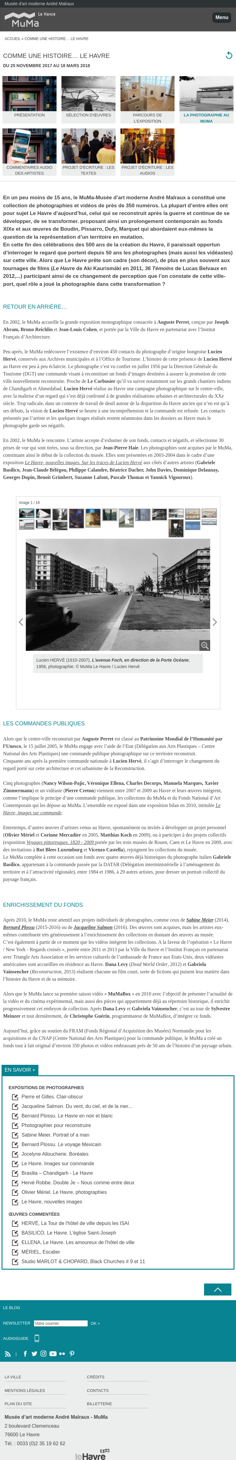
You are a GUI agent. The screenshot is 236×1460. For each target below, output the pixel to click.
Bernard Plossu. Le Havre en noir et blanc (67, 1115)
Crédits (95, 1377)
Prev (21, 622)
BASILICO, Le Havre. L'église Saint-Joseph (69, 1232)
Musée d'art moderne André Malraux (39, 3)
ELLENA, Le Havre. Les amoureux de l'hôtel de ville (78, 1242)
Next (215, 622)
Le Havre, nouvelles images (52, 1201)
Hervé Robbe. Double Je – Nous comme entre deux (78, 1182)
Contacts (98, 1390)
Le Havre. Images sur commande (58, 1163)
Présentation (29, 115)
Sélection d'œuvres (88, 115)
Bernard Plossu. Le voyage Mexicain (61, 1144)
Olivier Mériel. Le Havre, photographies (64, 1192)
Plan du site (18, 1403)
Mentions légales (25, 1390)
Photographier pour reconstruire (56, 1125)
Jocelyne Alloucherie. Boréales (55, 1154)
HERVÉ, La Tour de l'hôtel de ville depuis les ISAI (75, 1223)
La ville (13, 1377)
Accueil (13, 39)
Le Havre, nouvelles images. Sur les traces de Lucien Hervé (83, 462)
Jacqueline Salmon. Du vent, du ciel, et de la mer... (77, 1106)
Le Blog (11, 1307)
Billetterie (99, 1403)
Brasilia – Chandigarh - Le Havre (57, 1173)
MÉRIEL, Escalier (41, 1252)
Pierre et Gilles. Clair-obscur (52, 1096)
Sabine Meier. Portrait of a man (55, 1135)
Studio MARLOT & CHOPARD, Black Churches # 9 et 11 (83, 1261)
